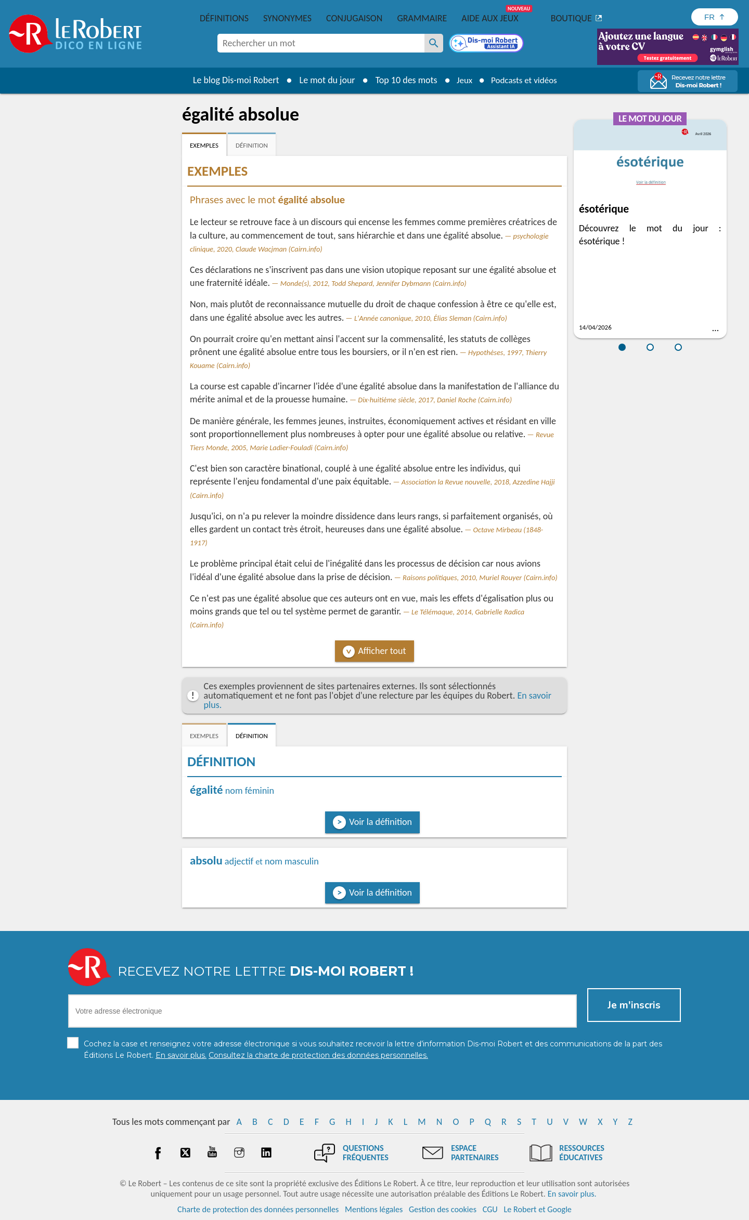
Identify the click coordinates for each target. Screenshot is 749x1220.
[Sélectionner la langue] (714, 16)
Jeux (462, 80)
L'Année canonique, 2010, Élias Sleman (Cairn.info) (430, 318)
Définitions (224, 18)
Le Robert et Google (537, 1209)
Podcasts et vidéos (525, 80)
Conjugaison (354, 18)
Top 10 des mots (402, 80)
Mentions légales (374, 1209)
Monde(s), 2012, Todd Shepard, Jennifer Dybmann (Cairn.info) (373, 283)
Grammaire (422, 18)
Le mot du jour (323, 80)
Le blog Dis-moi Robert (232, 80)
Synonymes (287, 18)
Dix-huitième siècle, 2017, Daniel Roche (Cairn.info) (435, 399)
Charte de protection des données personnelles (258, 1209)
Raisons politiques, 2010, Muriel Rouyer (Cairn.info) (480, 577)
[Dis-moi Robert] (487, 44)
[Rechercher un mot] (433, 43)
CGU (490, 1209)
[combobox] (320, 43)
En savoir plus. (572, 1194)
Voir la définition (380, 822)
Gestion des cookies (442, 1209)
